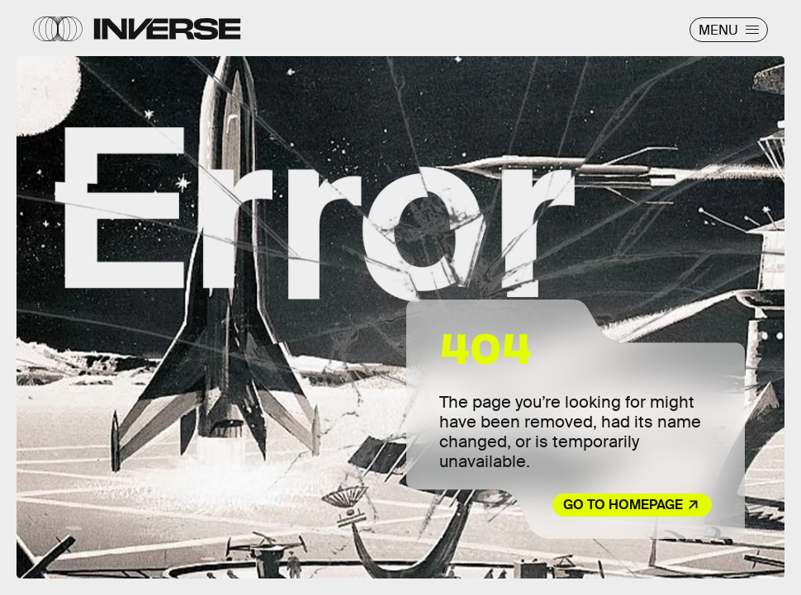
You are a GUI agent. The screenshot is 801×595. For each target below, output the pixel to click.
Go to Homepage (623, 504)
